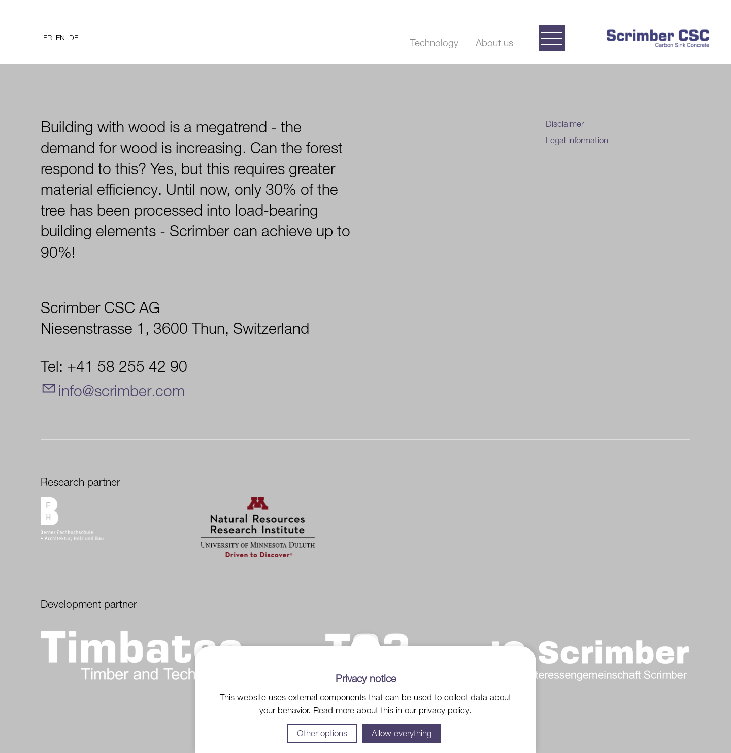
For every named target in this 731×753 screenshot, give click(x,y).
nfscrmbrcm (121, 390)
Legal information (577, 140)
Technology (434, 42)
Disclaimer (565, 124)
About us (494, 42)
